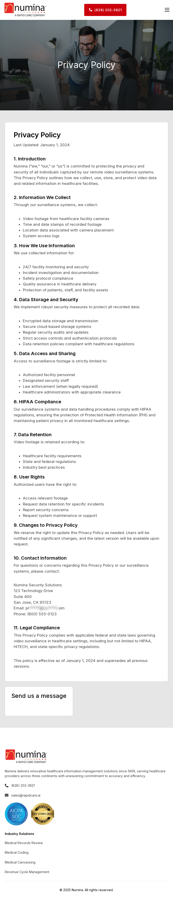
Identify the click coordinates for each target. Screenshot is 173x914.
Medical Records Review (24, 843)
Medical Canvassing (20, 862)
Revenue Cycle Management (27, 872)
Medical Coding (17, 852)
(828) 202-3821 (105, 10)
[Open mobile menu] (167, 10)
